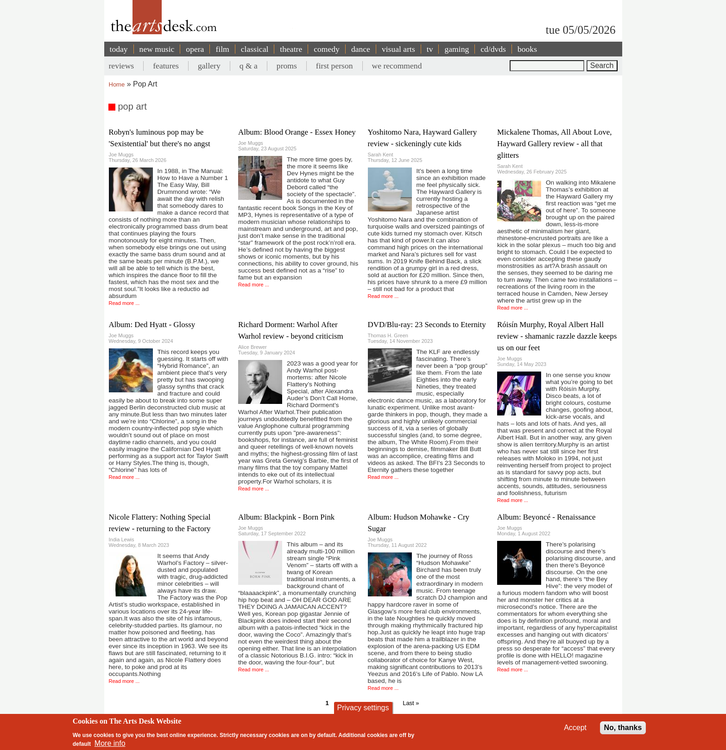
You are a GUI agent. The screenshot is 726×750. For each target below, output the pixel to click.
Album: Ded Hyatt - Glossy (152, 324)
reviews (121, 65)
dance (360, 49)
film (222, 49)
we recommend (397, 65)
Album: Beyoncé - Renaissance (546, 517)
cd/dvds (493, 49)
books (527, 49)
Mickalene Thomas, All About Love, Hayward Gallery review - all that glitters (554, 144)
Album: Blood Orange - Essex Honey (297, 132)
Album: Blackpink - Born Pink (286, 517)
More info (110, 743)
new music (157, 49)
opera (195, 49)
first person (334, 65)
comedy (327, 49)
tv (430, 49)
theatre (291, 49)
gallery (209, 65)
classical (255, 49)
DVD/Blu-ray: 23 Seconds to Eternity (427, 324)
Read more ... (124, 303)
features (166, 65)
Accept (575, 727)
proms (287, 65)
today (119, 49)
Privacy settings (363, 708)
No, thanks (623, 727)
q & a (249, 65)
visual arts (398, 49)
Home (117, 84)
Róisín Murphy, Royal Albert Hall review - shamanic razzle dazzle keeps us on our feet (557, 336)
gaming (456, 49)
